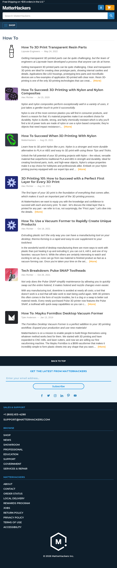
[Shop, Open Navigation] (10, 25)
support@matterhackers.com (26, 419)
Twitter (49, 396)
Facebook (42, 396)
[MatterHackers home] (58, 542)
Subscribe (58, 386)
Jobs (6, 508)
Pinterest (69, 396)
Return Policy (13, 512)
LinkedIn (62, 396)
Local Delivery (13, 498)
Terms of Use (12, 522)
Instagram (55, 396)
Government (12, 463)
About (7, 484)
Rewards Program (16, 503)
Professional (13, 449)
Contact (9, 488)
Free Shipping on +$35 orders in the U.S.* (23, 2)
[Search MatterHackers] (111, 15)
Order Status (13, 493)
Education (10, 454)
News (7, 439)
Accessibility (12, 527)
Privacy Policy (13, 517)
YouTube (75, 396)
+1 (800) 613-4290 (14, 414)
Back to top (58, 361)
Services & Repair (15, 468)
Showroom (11, 444)
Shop (7, 435)
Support (9, 459)
